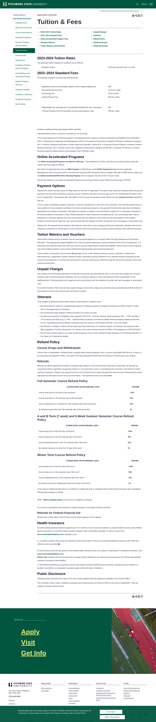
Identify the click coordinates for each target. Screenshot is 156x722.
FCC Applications (129, 698)
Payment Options (48, 42)
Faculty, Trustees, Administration (22, 44)
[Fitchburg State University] (25, 4)
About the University (23, 28)
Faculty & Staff (73, 696)
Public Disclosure (100, 46)
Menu (145, 4)
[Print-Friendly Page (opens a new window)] (139, 15)
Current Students (74, 690)
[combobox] (121, 11)
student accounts (126, 197)
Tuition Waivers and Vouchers (53, 46)
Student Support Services (22, 83)
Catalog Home (21, 23)
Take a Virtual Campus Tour (132, 688)
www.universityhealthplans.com (50, 534)
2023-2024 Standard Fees (51, 35)
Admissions (20, 60)
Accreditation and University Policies (22, 75)
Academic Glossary (23, 99)
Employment (100, 688)
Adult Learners (73, 693)
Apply (31, 632)
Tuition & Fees (21, 50)
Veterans (97, 35)
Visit (28, 642)
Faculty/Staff (45, 690)
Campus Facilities (22, 89)
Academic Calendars (23, 94)
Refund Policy (99, 39)
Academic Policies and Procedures (22, 66)
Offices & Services (46, 688)
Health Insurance (100, 42)
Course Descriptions (23, 32)
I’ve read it (111, 712)
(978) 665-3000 (14, 696)
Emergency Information (103, 690)
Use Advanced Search (22, 18)
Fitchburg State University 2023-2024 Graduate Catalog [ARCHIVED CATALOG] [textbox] (121, 11)
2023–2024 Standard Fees (57, 73)
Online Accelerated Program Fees (54, 39)
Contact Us (12, 703)
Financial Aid (20, 55)
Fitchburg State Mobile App (132, 690)
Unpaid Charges (99, 32)
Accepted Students (74, 688)
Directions (12, 700)
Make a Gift (127, 696)
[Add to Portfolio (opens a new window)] (133, 15)
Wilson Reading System (53, 500)
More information (112, 717)
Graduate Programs (23, 37)
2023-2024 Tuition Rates (51, 32)
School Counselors (74, 701)
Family (71, 698)
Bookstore (127, 693)
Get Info (34, 653)
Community (72, 703)
